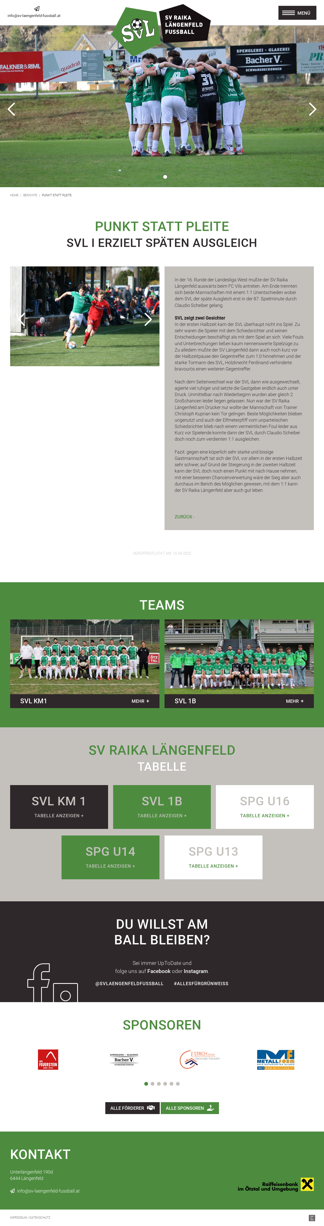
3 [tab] (159, 1084)
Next (312, 109)
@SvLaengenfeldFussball (129, 983)
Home (14, 195)
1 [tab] (159, 177)
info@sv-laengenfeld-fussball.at (34, 15)
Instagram (196, 971)
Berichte (30, 195)
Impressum (18, 1217)
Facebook (159, 971)
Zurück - (185, 516)
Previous (11, 109)
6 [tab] (178, 1084)
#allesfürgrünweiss (201, 983)
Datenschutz (39, 1217)
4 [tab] (165, 1084)
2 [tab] (165, 177)
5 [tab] (171, 1084)
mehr (138, 701)
